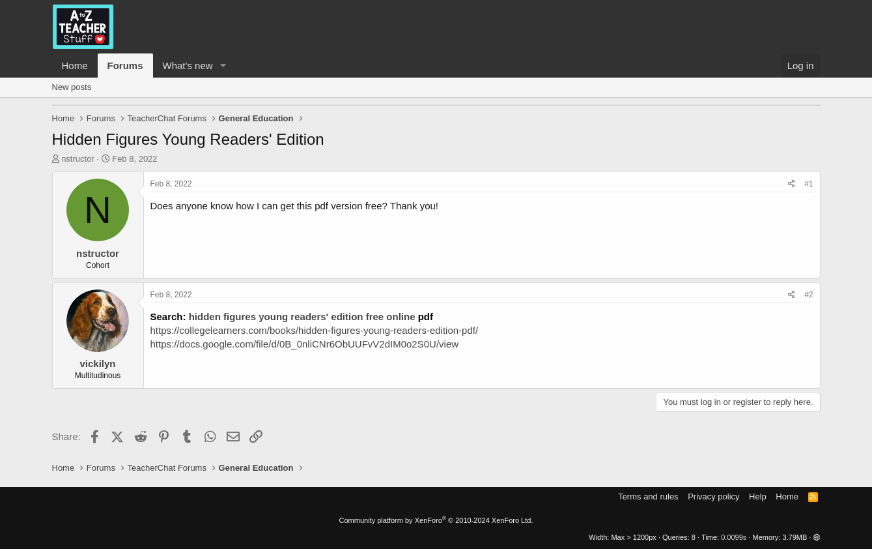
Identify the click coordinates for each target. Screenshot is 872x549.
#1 (808, 183)
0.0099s (733, 537)
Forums (125, 65)
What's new (188, 65)
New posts (72, 87)
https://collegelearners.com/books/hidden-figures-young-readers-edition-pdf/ (314, 330)
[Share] (791, 184)
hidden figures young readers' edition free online (302, 316)
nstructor (77, 159)
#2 (808, 294)
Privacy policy (713, 496)
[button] (223, 65)
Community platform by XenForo (436, 520)
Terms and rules (648, 496)
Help (758, 496)
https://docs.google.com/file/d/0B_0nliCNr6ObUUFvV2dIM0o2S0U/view (304, 343)
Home (75, 65)
